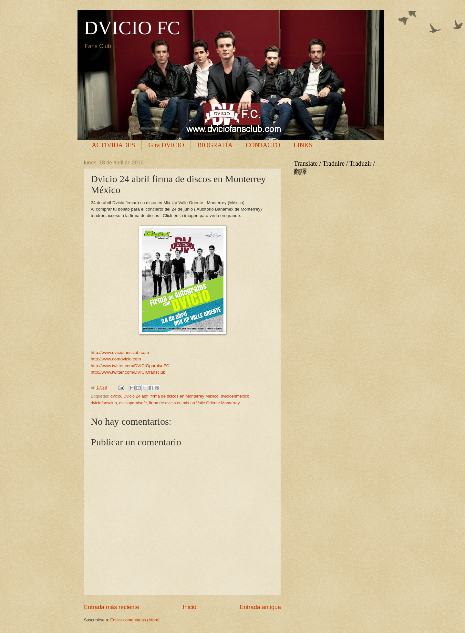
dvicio (115, 396)
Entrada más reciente (111, 607)
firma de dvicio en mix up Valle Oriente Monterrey (194, 402)
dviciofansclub (104, 402)
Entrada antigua (260, 607)
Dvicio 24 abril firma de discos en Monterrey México (171, 396)
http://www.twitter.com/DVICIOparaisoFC (130, 365)
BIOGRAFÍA (214, 145)
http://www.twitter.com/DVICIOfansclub (128, 372)
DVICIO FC (132, 27)
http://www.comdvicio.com (116, 359)
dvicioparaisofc (133, 402)
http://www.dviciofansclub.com (120, 352)
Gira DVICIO (166, 145)
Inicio (189, 607)
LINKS (303, 145)
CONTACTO (263, 145)
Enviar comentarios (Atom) (135, 619)
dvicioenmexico (235, 396)
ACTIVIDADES (113, 145)
